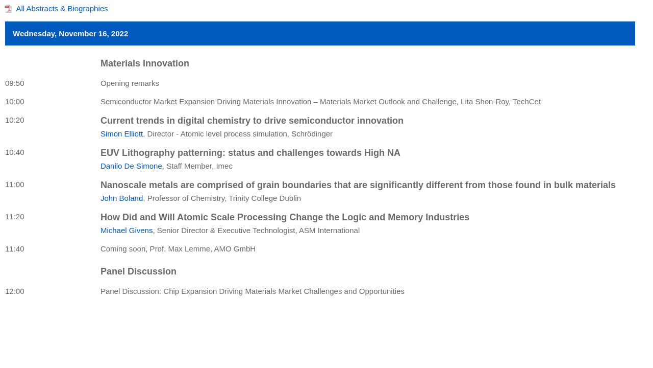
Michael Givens (127, 230)
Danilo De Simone (131, 166)
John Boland (122, 198)
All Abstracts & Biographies (62, 8)
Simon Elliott (122, 133)
